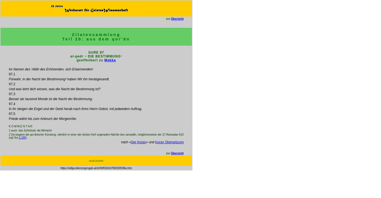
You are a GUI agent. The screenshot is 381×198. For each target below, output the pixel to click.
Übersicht (177, 18)
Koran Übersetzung (169, 142)
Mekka (110, 60)
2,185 (22, 137)
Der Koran (138, 142)
